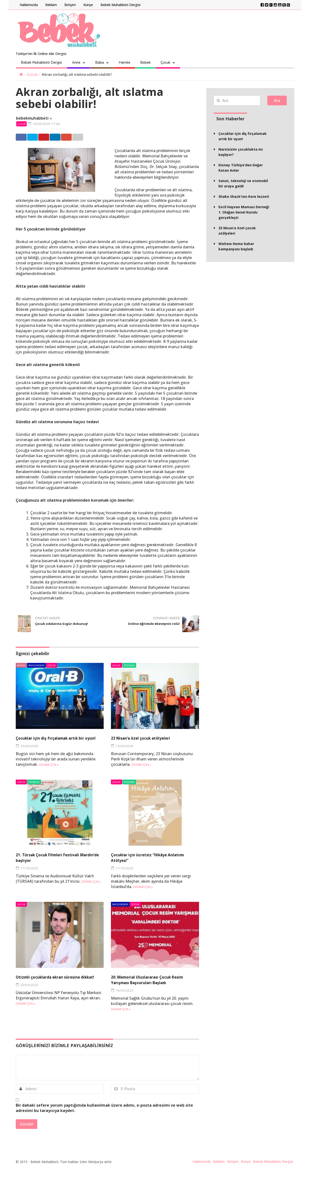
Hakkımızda (29, 4)
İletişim (70, 4)
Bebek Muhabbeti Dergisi (120, 4)
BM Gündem (36, 665)
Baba (99, 62)
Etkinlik (129, 665)
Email (150, 137)
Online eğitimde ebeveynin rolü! (153, 626)
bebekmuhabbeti (32, 118)
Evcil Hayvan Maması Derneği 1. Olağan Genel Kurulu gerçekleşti (243, 212)
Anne (76, 62)
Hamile (124, 62)
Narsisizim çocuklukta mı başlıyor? (240, 152)
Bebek (145, 62)
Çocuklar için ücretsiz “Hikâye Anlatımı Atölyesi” (148, 863)
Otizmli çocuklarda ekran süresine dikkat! (59, 986)
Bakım (21, 665)
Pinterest (77, 137)
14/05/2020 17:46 (45, 123)
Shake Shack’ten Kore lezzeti (243, 196)
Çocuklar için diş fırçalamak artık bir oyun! (58, 741)
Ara (277, 100)
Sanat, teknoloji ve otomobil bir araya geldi (243, 183)
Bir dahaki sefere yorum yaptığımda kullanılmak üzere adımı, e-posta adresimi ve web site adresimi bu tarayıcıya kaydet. (104, 1119)
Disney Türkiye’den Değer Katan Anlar (240, 168)
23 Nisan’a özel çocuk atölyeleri (150, 738)
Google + (126, 137)
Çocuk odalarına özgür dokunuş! (57, 626)
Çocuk (165, 62)
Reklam (51, 4)
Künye (88, 4)
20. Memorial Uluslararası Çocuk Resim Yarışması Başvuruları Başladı (151, 988)
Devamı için (49, 771)
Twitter (51, 137)
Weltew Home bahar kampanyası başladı (236, 246)
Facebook (27, 137)
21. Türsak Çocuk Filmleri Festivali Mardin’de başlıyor (58, 863)
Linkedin (101, 137)
